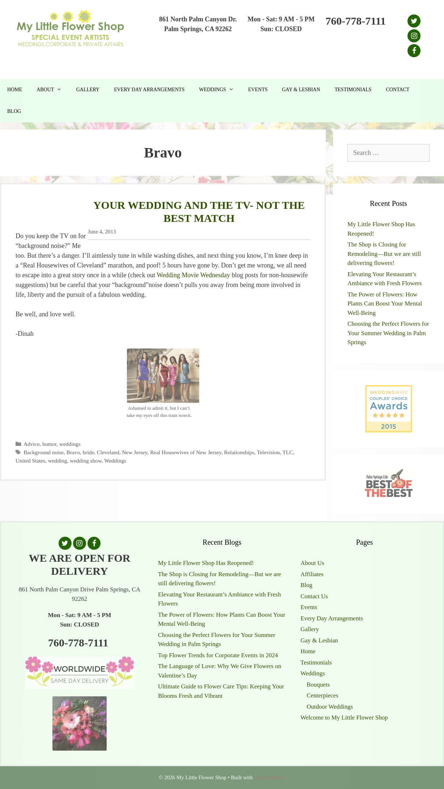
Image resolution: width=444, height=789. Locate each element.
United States (30, 460)
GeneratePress (269, 777)
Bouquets (318, 684)
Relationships (239, 452)
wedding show (86, 460)
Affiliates (312, 574)
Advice (31, 444)
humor (49, 444)
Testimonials (353, 89)
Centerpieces (322, 695)
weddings (70, 444)
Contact (397, 89)
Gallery (88, 89)
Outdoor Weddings (330, 706)
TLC (287, 452)
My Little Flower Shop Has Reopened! (206, 563)
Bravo (73, 452)
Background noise (44, 452)
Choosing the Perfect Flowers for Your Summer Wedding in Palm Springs (388, 333)
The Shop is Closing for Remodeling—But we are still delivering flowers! (384, 253)
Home (14, 89)
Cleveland (108, 452)
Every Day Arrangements (149, 89)
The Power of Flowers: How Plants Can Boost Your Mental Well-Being (384, 303)
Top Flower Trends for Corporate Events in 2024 (218, 655)
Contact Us (314, 596)
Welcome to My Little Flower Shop (344, 717)
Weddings (220, 90)
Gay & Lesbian (301, 89)
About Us (312, 563)
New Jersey (135, 452)
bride (88, 452)
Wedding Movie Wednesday (193, 275)
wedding (57, 460)
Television (268, 452)
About (53, 90)
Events (258, 89)
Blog (14, 111)
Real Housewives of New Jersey (185, 452)
